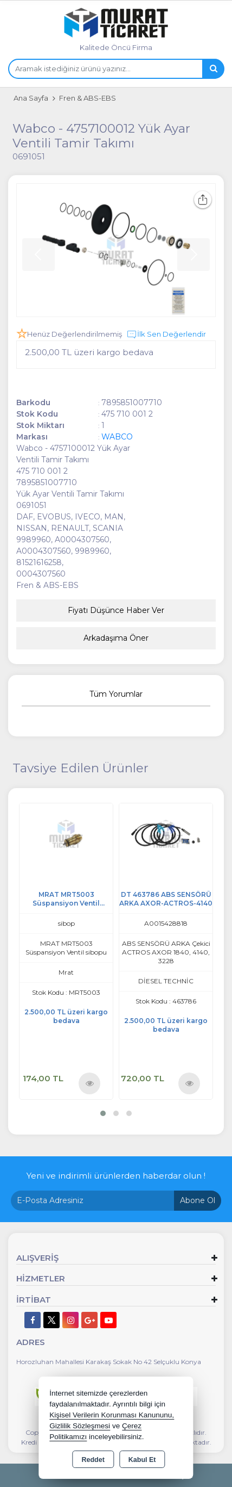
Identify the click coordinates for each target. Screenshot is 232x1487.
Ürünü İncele (89, 1083)
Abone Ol (197, 1200)
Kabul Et (142, 1460)
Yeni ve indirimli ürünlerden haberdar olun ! (116, 1175)
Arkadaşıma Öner (116, 638)
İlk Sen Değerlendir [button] (166, 334)
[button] (102, 1113)
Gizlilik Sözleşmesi (79, 1426)
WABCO (117, 437)
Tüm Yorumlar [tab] (116, 694)
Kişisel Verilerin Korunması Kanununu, (111, 1415)
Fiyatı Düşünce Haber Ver (116, 610)
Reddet (92, 1460)
